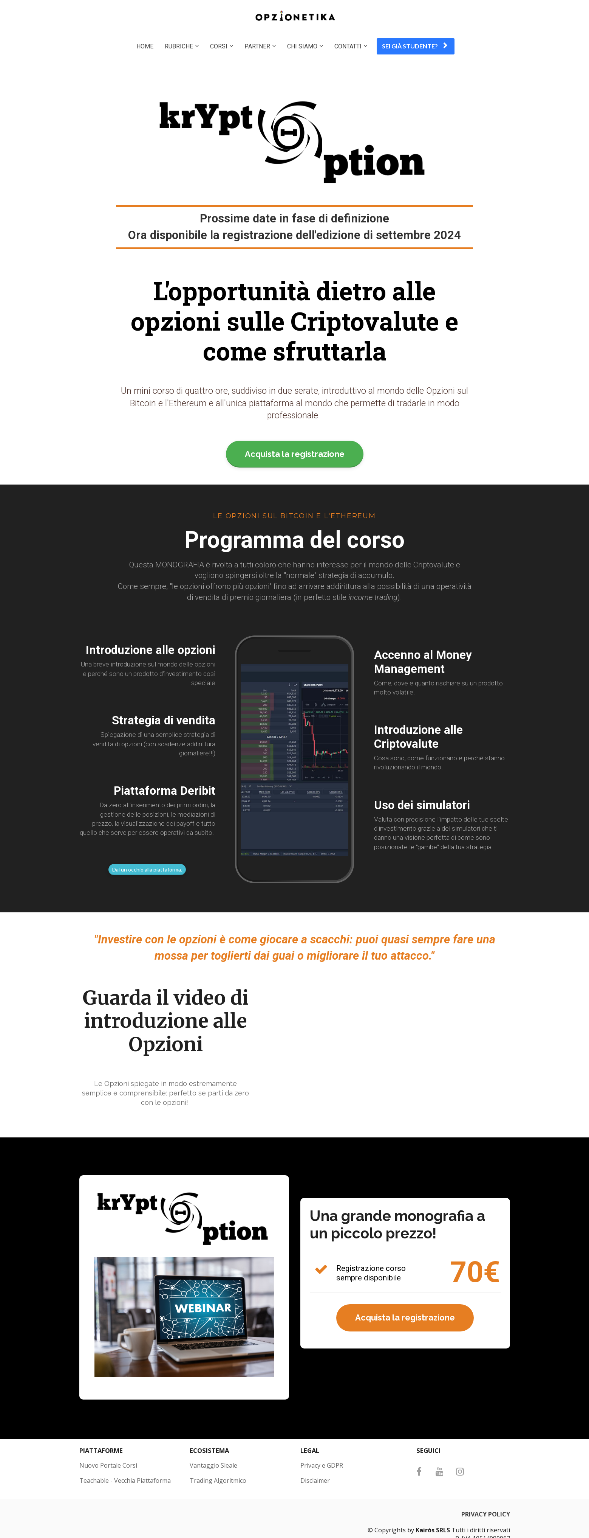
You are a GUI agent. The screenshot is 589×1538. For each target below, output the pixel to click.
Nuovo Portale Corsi (108, 1466)
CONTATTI (348, 46)
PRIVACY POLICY (485, 1514)
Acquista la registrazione (295, 454)
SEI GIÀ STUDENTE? (414, 46)
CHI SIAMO (302, 46)
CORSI (218, 46)
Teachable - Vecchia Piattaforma (125, 1481)
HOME (144, 46)
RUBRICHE (179, 46)
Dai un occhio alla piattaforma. (147, 869)
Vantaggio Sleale (213, 1466)
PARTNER (257, 46)
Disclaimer (315, 1481)
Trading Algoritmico (218, 1481)
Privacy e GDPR (321, 1466)
